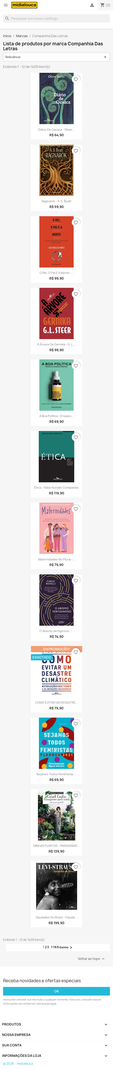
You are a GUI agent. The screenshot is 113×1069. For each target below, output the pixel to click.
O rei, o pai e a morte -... (57, 273)
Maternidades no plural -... (56, 559)
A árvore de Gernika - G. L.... (56, 344)
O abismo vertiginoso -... (56, 631)
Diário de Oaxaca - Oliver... (56, 129)
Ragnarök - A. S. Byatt (56, 201)
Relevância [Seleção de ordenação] (56, 57)
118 (54, 947)
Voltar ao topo (92, 959)
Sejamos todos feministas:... (56, 774)
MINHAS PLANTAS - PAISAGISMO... (56, 846)
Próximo (65, 947)
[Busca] (56, 18)
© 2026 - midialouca (18, 1063)
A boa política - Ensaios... (56, 416)
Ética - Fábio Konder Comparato (56, 487)
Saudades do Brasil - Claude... (57, 917)
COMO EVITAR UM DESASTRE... (56, 702)
